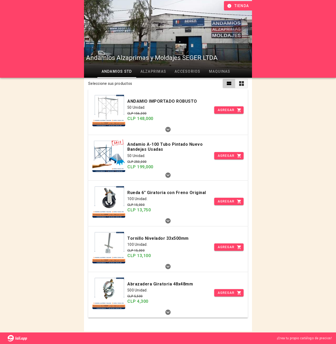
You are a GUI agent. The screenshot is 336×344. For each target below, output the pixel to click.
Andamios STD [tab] (117, 71)
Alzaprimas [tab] (153, 71)
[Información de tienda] (238, 6)
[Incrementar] (229, 110)
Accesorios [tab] (188, 71)
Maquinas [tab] (219, 71)
